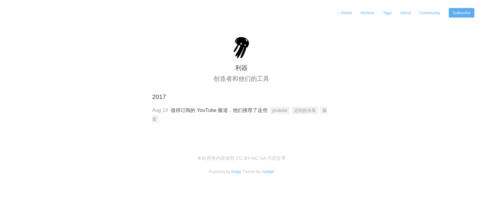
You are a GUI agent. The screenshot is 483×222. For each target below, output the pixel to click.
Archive (367, 12)
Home (344, 12)
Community (430, 12)
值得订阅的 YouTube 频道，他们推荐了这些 (219, 110)
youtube (280, 110)
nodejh (268, 171)
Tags (387, 12)
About (405, 12)
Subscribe (462, 12)
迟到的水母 (305, 110)
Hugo (236, 171)
